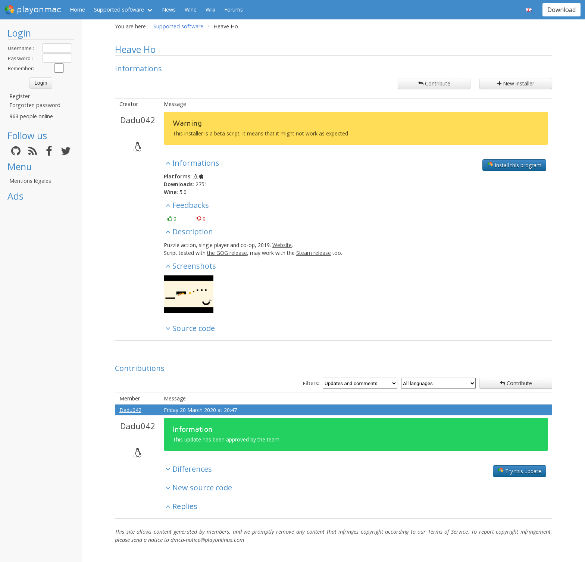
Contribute (434, 83)
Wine (191, 9)
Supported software (119, 9)
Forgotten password (34, 105)
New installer (515, 83)
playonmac (32, 9)
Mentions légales (30, 180)
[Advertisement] (40, 318)
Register (19, 96)
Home (77, 9)
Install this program (514, 165)
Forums (233, 9)
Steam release (313, 252)
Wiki (210, 9)
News (169, 9)
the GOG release (227, 252)
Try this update (519, 471)
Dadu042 (137, 119)
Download (561, 10)
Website (282, 245)
